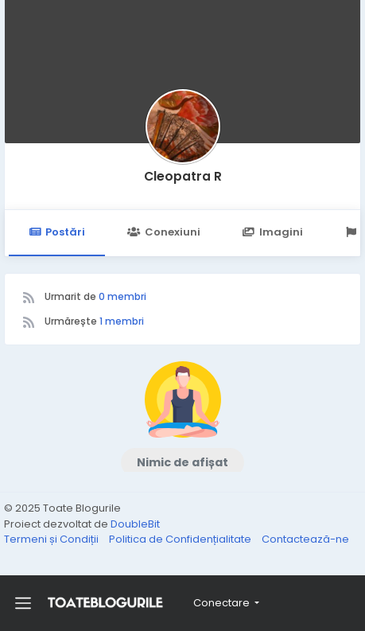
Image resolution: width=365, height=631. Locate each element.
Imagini (273, 232)
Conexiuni (163, 232)
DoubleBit (135, 524)
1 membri (121, 321)
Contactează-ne (305, 539)
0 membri (122, 296)
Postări (57, 232)
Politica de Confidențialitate (181, 539)
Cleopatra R (183, 176)
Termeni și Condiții (52, 539)
